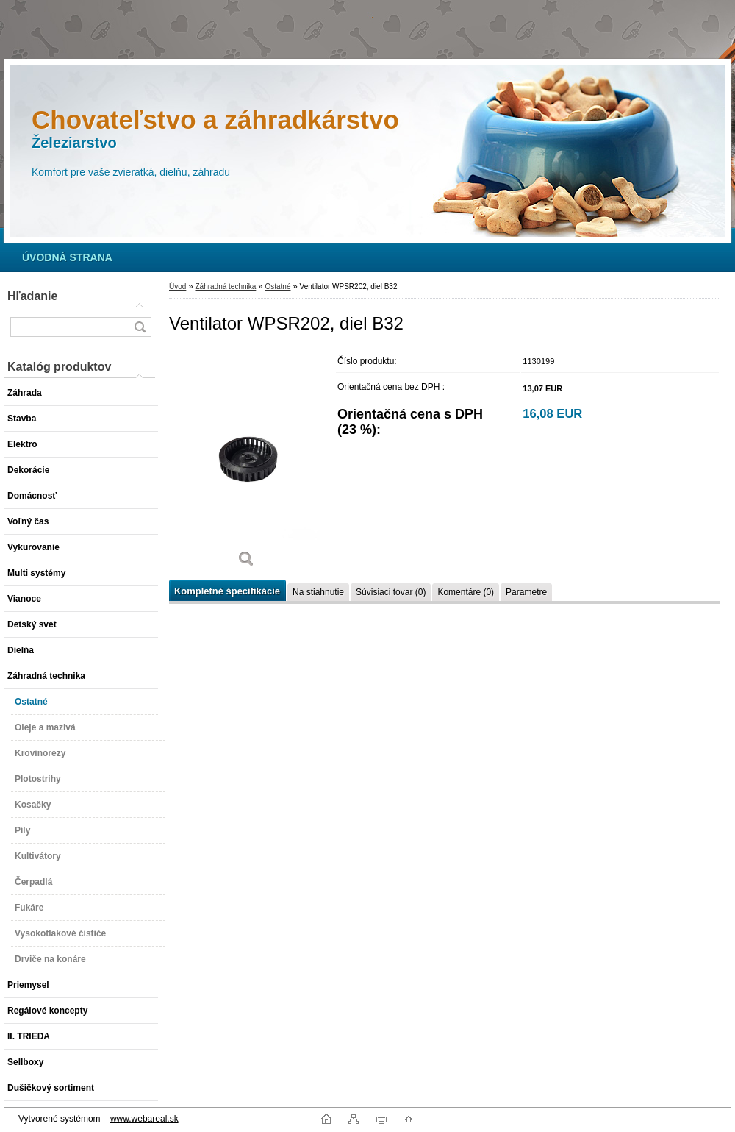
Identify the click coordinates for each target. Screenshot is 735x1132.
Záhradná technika (225, 286)
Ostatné (277, 286)
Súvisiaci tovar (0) (391, 592)
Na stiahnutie (318, 592)
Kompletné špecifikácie (227, 591)
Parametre (526, 592)
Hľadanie (32, 296)
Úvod (177, 286)
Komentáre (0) (465, 592)
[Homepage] (67, 257)
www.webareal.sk (144, 1119)
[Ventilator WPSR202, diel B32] (246, 463)
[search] (139, 327)
